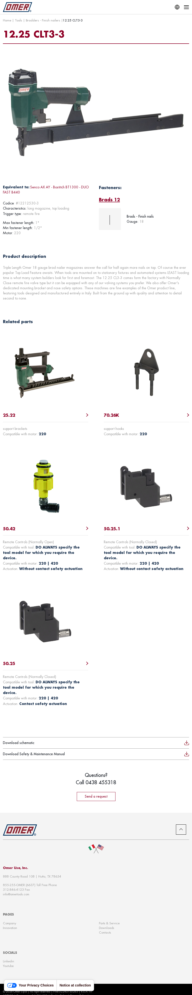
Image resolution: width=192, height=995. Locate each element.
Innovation (10, 928)
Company (9, 923)
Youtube (8, 966)
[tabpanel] (144, 219)
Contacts (105, 932)
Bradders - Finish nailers (43, 20)
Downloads (106, 928)
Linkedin (8, 961)
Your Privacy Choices (30, 985)
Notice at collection (75, 985)
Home (7, 20)
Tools (18, 20)
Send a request (96, 796)
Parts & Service (109, 923)
